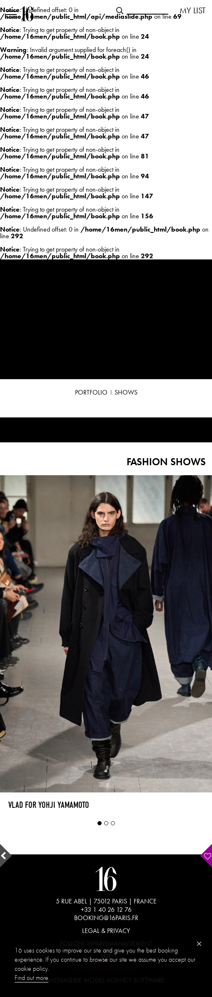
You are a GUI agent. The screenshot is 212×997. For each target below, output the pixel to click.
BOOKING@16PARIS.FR (106, 917)
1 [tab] (99, 823)
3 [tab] (113, 823)
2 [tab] (106, 823)
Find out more (31, 977)
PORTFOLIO (91, 392)
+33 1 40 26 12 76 (106, 909)
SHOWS (126, 392)
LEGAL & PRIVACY (106, 930)
